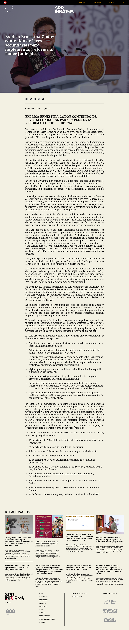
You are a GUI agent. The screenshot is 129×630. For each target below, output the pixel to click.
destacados (43, 600)
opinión (42, 622)
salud (41, 609)
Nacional (122, 2)
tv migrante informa (46, 619)
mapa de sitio (77, 596)
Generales (93, 2)
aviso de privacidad (79, 593)
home (41, 593)
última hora (43, 597)
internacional (44, 616)
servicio (42, 613)
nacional (42, 603)
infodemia (43, 606)
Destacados (107, 2)
